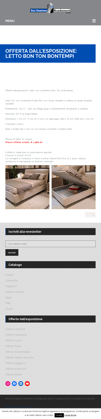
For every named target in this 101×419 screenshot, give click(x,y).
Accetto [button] (59, 415)
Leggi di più (70, 415)
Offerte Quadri (13, 374)
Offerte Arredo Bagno (17, 352)
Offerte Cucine (13, 340)
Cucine (9, 275)
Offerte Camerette (16, 335)
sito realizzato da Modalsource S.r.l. (19, 407)
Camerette (11, 280)
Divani (8, 309)
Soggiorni (10, 286)
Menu (10, 21)
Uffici (8, 303)
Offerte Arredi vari (15, 369)
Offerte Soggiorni (15, 363)
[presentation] (93, 214)
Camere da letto (14, 292)
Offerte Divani (13, 346)
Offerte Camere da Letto (19, 357)
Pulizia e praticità (15, 329)
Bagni (8, 297)
